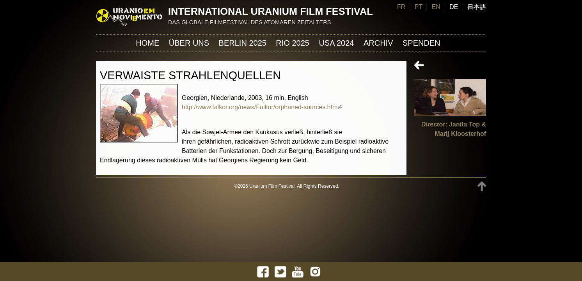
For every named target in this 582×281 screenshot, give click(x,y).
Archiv (378, 43)
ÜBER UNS (189, 43)
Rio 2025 (292, 43)
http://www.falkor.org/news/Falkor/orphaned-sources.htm (262, 107)
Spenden (421, 43)
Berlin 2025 (242, 43)
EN (436, 7)
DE (453, 7)
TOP (481, 186)
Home (147, 43)
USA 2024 (336, 43)
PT (418, 7)
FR (401, 7)
